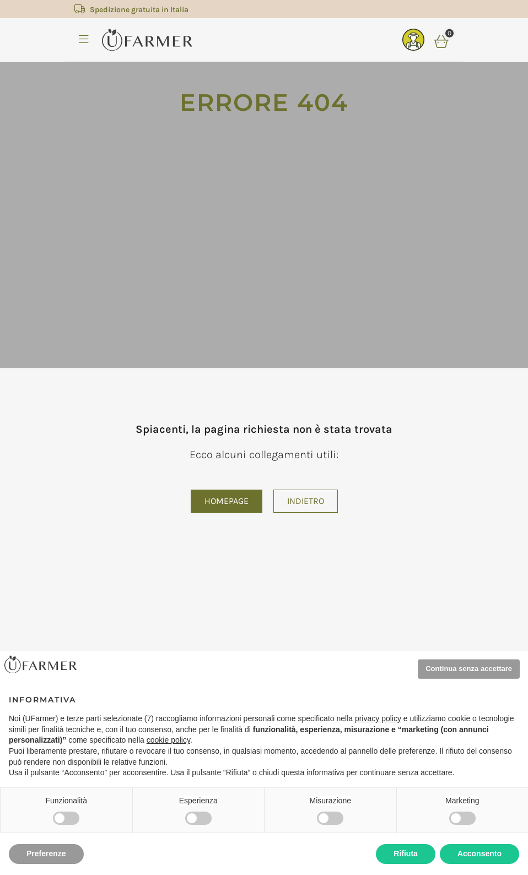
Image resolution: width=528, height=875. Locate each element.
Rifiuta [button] (406, 853)
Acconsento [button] (479, 853)
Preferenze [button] (46, 853)
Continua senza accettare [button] (468, 668)
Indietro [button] (305, 501)
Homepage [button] (226, 501)
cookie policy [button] (168, 740)
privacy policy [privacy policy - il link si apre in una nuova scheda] (378, 718)
